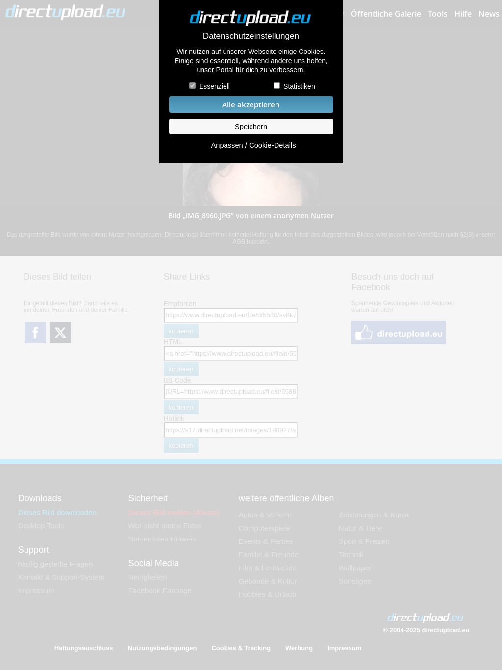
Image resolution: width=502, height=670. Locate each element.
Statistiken (299, 86)
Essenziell (214, 86)
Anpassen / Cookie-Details (253, 145)
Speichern (251, 126)
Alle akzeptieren (251, 104)
